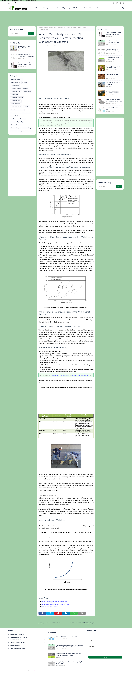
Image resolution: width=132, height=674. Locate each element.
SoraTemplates (18, 671)
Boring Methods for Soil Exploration (113, 83)
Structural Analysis (15, 128)
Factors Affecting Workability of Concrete (54, 602)
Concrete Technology (47, 27)
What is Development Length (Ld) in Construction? (112, 58)
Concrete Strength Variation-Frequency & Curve (55, 604)
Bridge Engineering (27, 640)
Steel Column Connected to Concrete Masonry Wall (114, 100)
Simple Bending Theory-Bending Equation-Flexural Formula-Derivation (68, 654)
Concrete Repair (27, 91)
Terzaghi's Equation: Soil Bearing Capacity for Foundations (69, 662)
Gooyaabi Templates (36, 671)
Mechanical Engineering (17, 122)
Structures (13, 131)
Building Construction (16, 79)
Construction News (16, 100)
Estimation (26, 106)
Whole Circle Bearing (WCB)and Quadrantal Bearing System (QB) (113, 92)
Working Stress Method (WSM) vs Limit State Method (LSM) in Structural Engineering (113, 42)
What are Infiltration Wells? (112, 108)
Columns (24, 82)
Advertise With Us (111, 671)
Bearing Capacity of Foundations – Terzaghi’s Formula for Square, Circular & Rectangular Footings (25, 55)
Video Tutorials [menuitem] (77, 8)
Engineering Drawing (16, 106)
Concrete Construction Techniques (19, 88)
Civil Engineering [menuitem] (48, 8)
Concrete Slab (14, 94)
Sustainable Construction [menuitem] (91, 8)
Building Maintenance (27, 634)
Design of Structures (16, 103)
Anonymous (43, 45)
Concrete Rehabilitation (27, 642)
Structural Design (27, 128)
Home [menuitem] (37, 8)
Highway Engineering (16, 112)
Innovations (27, 112)
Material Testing (15, 116)
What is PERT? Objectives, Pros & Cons (67, 637)
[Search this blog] (19, 33)
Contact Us (121, 671)
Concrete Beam (15, 85)
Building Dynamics (27, 645)
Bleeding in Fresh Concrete (80, 375)
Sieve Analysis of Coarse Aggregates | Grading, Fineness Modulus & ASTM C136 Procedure (25, 63)
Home (10, 3)
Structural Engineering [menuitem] (63, 8)
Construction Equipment (17, 97)
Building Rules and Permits (27, 637)
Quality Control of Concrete (49, 607)
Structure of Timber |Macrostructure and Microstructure (112, 75)
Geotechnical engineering (17, 109)
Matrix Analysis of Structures (18, 119)
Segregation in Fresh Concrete (60, 375)
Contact (18, 3)
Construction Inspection (27, 648)
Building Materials (15, 82)
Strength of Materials (16, 125)
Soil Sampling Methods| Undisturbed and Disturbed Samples (113, 67)
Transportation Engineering (25, 131)
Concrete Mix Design (16, 91)
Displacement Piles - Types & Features (24, 47)
